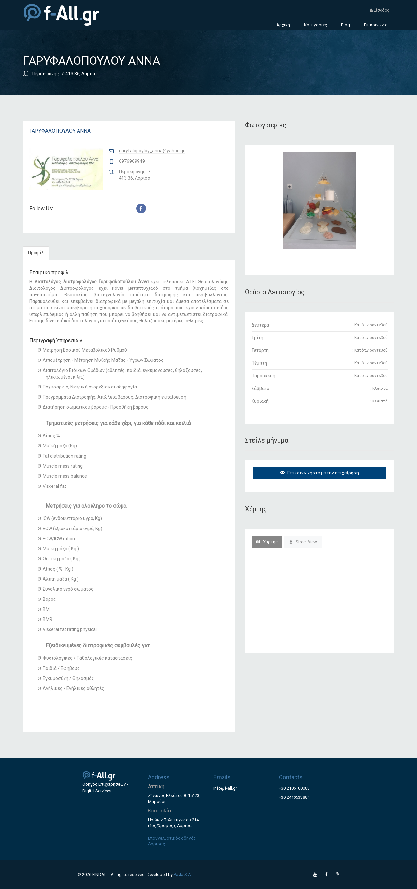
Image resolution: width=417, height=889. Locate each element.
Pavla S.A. (183, 874)
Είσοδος (379, 10)
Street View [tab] (303, 541)
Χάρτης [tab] (267, 541)
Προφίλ (36, 252)
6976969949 (132, 161)
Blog (345, 24)
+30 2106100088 (294, 788)
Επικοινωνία (376, 24)
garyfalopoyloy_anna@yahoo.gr (152, 150)
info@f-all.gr (225, 788)
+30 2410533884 (294, 797)
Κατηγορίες (315, 24)
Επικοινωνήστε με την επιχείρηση (319, 472)
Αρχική (283, 24)
